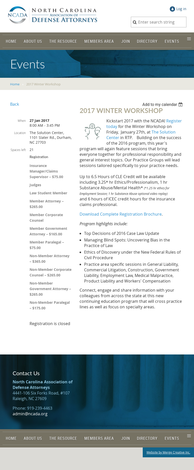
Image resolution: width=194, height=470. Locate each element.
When (22, 121)
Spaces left (18, 150)
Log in (181, 8)
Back (14, 104)
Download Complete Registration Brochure (121, 214)
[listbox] (163, 104)
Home (14, 84)
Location (20, 133)
